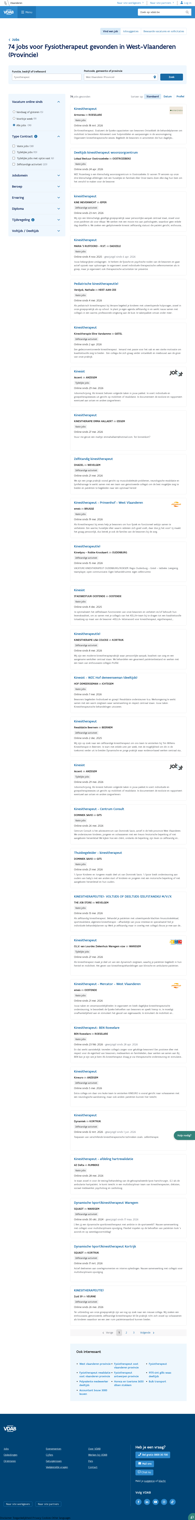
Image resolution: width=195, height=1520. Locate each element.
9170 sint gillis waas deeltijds (160, 1374)
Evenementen (53, 1448)
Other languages (61, 1518)
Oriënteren (10, 1461)
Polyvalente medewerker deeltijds (93, 1383)
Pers (90, 1461)
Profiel (180, 96)
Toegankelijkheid (22, 1518)
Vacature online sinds (37, 102)
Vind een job (110, 31)
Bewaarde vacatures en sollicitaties (164, 31)
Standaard (153, 96)
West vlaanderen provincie (95, 1363)
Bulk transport (157, 1381)
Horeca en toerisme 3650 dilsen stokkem (129, 1383)
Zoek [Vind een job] (171, 77)
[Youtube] (155, 1502)
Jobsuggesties (130, 31)
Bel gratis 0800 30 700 (155, 1454)
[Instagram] (164, 1502)
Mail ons (147, 1463)
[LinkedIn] (147, 1502)
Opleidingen (10, 1455)
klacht (162, 1481)
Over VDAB (94, 1448)
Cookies (47, 1518)
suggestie (149, 1481)
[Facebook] (138, 1502)
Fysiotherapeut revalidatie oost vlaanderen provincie (94, 1374)
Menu (28, 12)
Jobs (13, 39)
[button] (184, 1135)
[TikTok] (173, 1502)
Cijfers (49, 1455)
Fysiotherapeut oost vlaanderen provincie (126, 1365)
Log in (187, 3)
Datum (168, 96)
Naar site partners (160, 3)
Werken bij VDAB (97, 1455)
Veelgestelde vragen (57, 1467)
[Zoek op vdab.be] (164, 12)
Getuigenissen (54, 1461)
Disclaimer (6, 1518)
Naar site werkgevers (129, 3)
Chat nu (146, 1472)
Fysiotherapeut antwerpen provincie (126, 1374)
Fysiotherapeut (158, 1363)
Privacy (37, 1518)
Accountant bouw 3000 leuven (93, 1392)
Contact (93, 1467)
